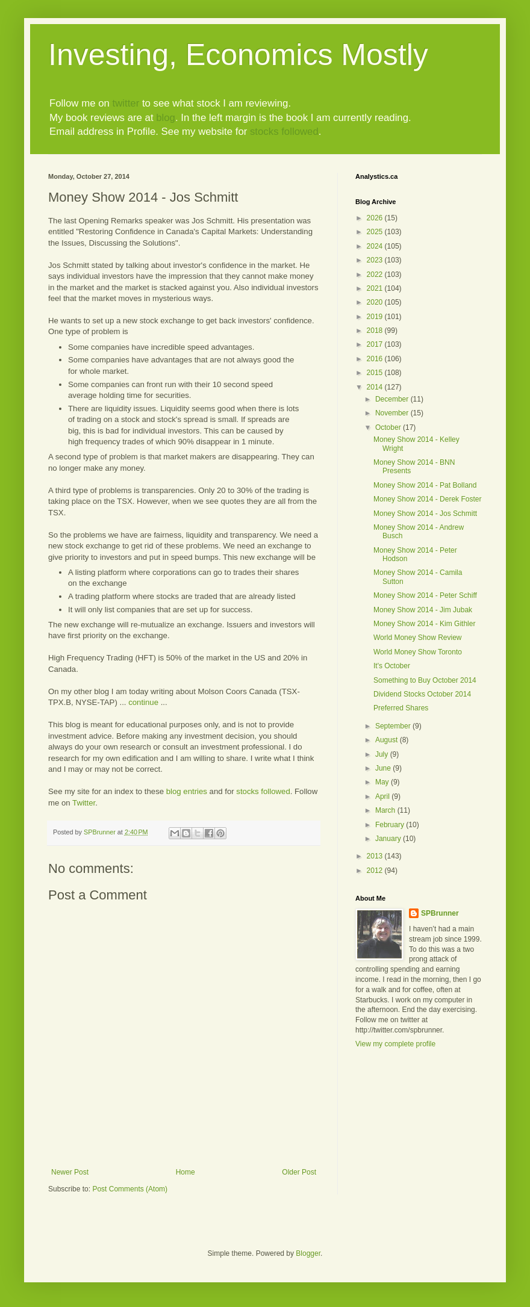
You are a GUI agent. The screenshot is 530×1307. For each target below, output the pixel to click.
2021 (376, 288)
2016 (376, 359)
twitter (125, 103)
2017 (376, 344)
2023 (376, 260)
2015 (376, 372)
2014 (376, 387)
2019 (376, 316)
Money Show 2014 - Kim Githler (424, 623)
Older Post (299, 1172)
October (389, 427)
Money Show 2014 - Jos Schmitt (425, 513)
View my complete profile (395, 1044)
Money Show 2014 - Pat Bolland (424, 485)
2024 (376, 246)
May (383, 782)
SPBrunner (440, 913)
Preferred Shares (400, 708)
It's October (391, 666)
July (382, 754)
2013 (376, 856)
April (383, 796)
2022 (376, 274)
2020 (376, 302)
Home (185, 1172)
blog (165, 117)
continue (143, 702)
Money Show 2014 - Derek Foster (427, 499)
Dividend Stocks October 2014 (422, 694)
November (393, 413)
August (387, 740)
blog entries (186, 791)
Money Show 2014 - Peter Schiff (425, 595)
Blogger (308, 1253)
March (386, 810)
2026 (376, 218)
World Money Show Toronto (417, 652)
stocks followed (284, 131)
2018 (376, 330)
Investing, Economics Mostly (238, 55)
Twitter (83, 802)
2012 (376, 870)
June (384, 768)
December (393, 399)
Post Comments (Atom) (129, 1189)
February (390, 825)
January (389, 838)
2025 (376, 232)
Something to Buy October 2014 (424, 680)
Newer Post (70, 1172)
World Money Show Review (417, 637)
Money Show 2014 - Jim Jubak (422, 610)
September (394, 726)
